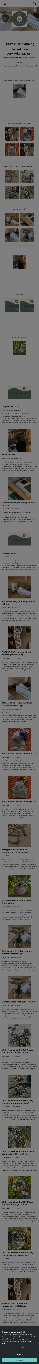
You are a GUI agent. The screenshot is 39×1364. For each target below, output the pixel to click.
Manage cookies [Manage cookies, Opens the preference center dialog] (19, 1349)
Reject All (19, 1356)
